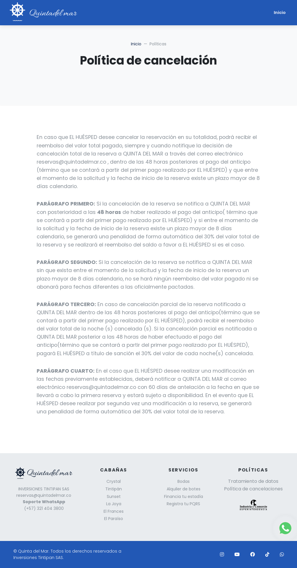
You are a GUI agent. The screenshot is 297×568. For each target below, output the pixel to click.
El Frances (114, 511)
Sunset (114, 496)
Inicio (280, 12)
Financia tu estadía (183, 496)
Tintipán (113, 489)
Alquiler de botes (183, 489)
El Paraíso (113, 518)
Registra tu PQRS (183, 504)
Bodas (183, 481)
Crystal (113, 481)
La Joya (113, 504)
